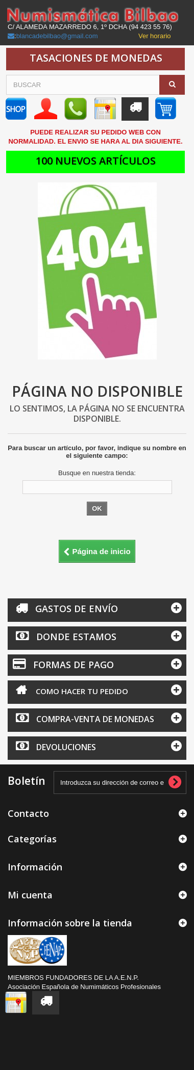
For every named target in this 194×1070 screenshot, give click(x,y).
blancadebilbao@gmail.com (57, 36)
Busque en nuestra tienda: (97, 473)
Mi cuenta (30, 895)
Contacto (28, 813)
